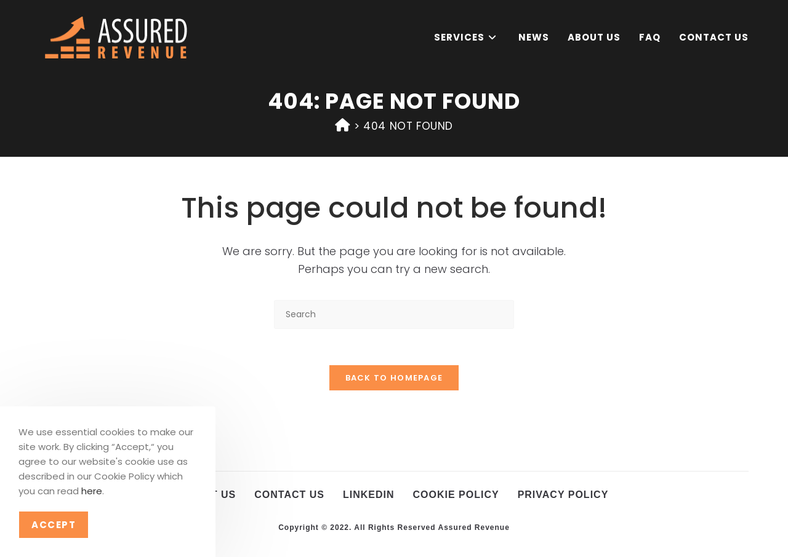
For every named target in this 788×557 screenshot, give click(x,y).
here (91, 490)
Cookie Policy (456, 496)
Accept (53, 524)
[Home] (342, 125)
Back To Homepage (394, 379)
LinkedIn (369, 496)
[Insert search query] (394, 314)
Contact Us (289, 496)
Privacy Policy (563, 496)
